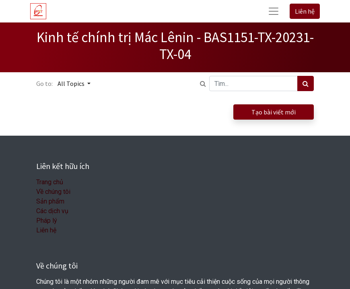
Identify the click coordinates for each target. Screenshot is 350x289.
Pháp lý (46, 220)
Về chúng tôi (53, 191)
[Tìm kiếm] (305, 83)
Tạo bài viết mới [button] (273, 112)
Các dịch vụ (52, 211)
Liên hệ (305, 11)
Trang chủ (49, 182)
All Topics (72, 83)
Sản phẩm (50, 201)
